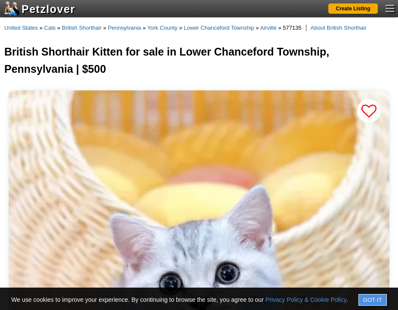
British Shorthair (82, 28)
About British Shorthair (339, 28)
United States (21, 28)
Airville (268, 28)
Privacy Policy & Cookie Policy (305, 299)
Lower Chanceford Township (219, 28)
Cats (50, 28)
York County (162, 28)
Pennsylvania (124, 28)
